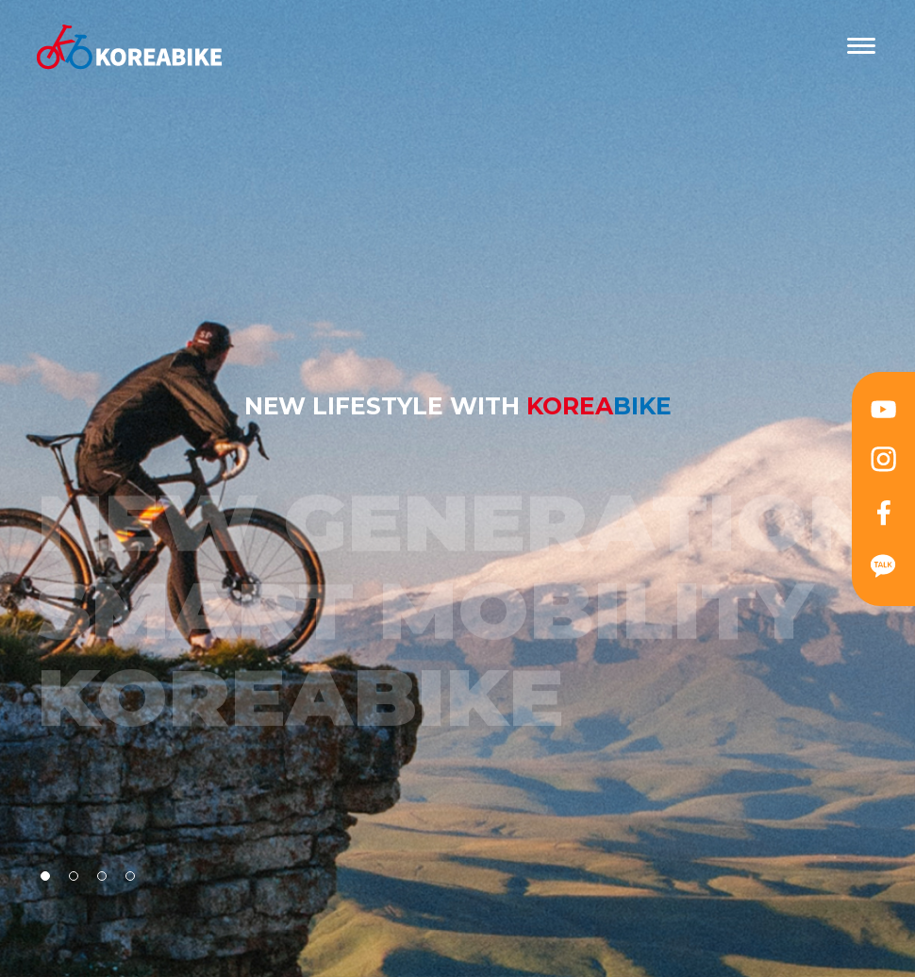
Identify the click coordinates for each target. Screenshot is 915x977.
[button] (45, 876)
